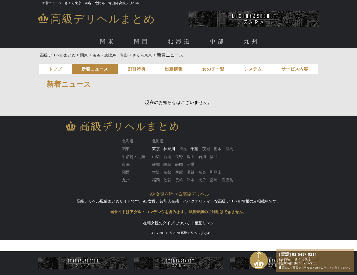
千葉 (194, 149)
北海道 (180, 41)
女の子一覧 (213, 69)
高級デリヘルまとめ (57, 55)
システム (253, 69)
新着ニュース (94, 69)
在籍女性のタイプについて (166, 223)
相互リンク (204, 223)
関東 (108, 41)
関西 (142, 41)
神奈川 (169, 149)
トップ (55, 69)
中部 (218, 41)
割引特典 (137, 69)
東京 (156, 149)
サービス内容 (294, 69)
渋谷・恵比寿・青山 (110, 55)
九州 (252, 41)
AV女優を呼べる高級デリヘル (179, 194)
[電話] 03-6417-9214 (298, 254)
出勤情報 (174, 69)
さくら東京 (142, 55)
